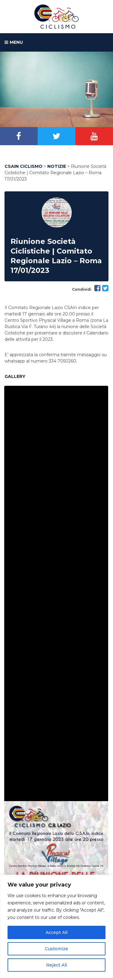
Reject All (56, 965)
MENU (14, 43)
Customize (56, 948)
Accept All (56, 932)
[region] (56, 926)
